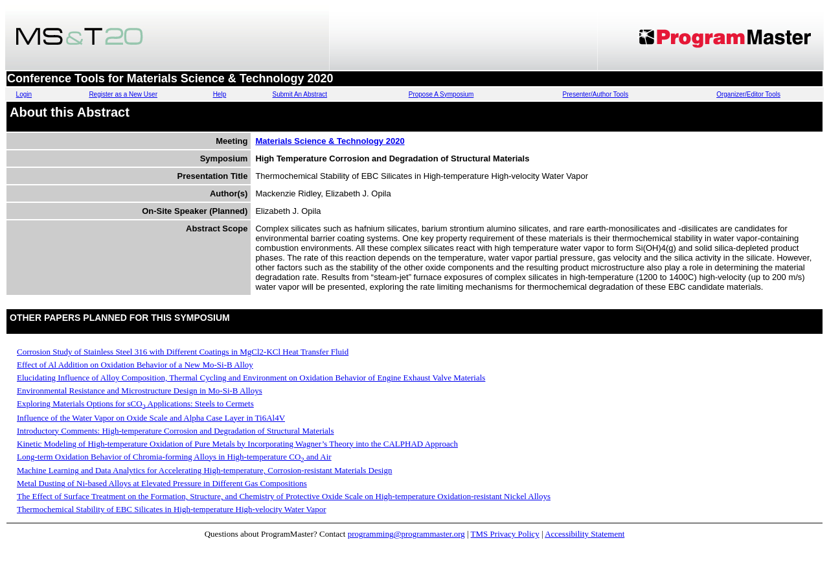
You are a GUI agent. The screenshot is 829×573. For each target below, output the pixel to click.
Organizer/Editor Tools (748, 94)
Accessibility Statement (584, 534)
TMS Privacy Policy (505, 534)
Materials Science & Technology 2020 (329, 141)
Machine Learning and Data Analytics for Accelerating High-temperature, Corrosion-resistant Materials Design (204, 470)
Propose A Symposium (441, 94)
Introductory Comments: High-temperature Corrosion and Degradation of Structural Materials (175, 431)
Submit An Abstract (300, 94)
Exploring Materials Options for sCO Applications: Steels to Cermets (135, 403)
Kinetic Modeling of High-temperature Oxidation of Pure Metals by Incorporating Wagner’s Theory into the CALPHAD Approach (237, 444)
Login (24, 94)
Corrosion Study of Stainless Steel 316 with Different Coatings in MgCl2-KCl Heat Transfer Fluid (182, 352)
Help (220, 94)
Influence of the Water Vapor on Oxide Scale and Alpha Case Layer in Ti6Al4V (151, 418)
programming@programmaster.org (406, 534)
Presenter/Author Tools (596, 94)
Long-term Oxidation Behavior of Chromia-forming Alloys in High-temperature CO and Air (174, 457)
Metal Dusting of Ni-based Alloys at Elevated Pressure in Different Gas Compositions (162, 483)
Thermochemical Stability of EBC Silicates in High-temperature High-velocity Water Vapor (171, 509)
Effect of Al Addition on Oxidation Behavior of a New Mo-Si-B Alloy (135, 364)
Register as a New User (123, 94)
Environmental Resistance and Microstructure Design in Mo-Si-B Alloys (139, 390)
